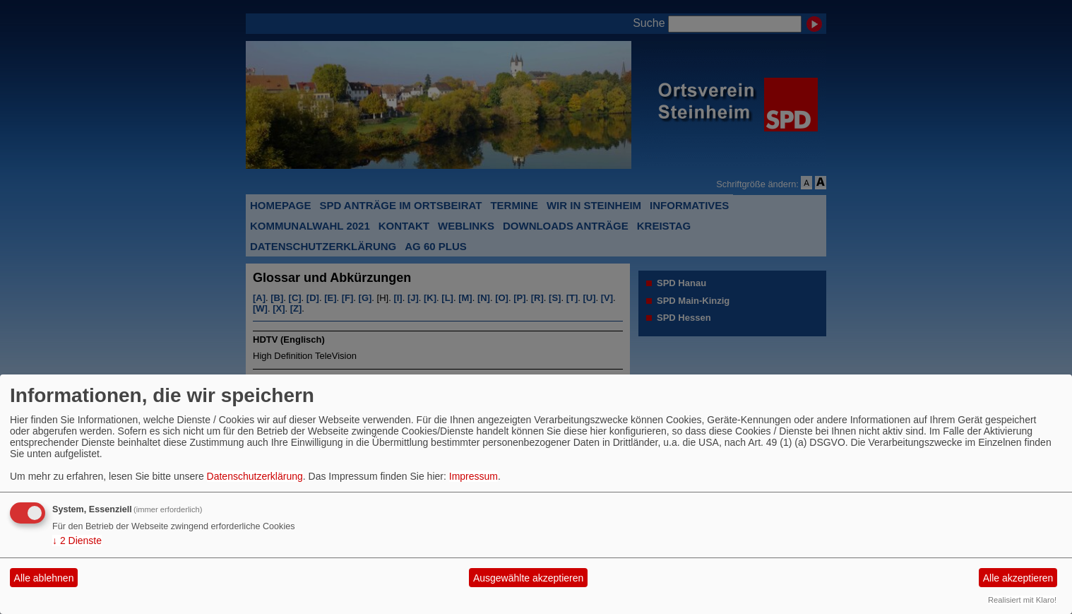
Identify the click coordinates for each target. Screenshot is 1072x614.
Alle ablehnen (44, 578)
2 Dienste (77, 540)
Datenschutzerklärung (255, 476)
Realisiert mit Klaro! (1022, 600)
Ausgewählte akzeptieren (528, 578)
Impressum (473, 476)
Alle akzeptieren (1018, 578)
